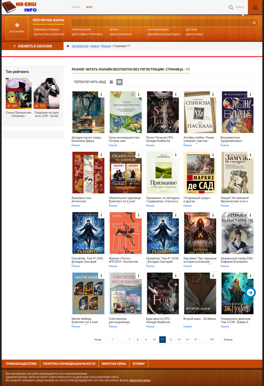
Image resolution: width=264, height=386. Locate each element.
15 (195, 339)
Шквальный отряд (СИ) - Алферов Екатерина (237, 260)
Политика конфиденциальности (69, 363)
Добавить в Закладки (32, 46)
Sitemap (138, 363)
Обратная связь (114, 363)
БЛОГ (89, 7)
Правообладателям (21, 363)
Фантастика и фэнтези (49, 34)
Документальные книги (164, 34)
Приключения (81, 29)
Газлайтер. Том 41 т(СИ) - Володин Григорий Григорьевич (162, 260)
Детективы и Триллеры (87, 34)
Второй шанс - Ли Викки (199, 318)
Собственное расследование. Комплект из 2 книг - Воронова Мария (123, 321)
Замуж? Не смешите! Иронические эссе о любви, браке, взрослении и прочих (235, 200)
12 (170, 339)
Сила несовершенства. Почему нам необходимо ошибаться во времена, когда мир (125, 139)
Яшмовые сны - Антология (82, 199)
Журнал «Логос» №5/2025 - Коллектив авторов (123, 260)
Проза (114, 29)
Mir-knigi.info (33, 7)
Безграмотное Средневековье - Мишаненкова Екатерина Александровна (232, 139)
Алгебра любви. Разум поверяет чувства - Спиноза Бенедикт (198, 139)
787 (212, 339)
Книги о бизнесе (121, 34)
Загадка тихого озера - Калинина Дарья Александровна (87, 139)
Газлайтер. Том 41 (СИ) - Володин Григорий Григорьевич (88, 260)
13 (179, 339)
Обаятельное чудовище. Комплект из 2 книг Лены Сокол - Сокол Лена (125, 200)
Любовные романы (46, 29)
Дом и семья (194, 34)
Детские (191, 29)
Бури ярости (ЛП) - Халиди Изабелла (158, 320)
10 (154, 339)
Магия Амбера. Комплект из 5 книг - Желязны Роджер (86, 321)
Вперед (228, 339)
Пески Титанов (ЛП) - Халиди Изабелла (160, 139)
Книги (76, 7)
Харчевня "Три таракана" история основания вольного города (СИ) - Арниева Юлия (200, 260)
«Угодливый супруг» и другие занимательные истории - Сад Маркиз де (200, 200)
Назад (97, 339)
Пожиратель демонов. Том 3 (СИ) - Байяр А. (236, 320)
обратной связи (140, 380)
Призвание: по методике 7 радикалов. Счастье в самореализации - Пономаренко (163, 200)
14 (187, 339)
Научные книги (158, 29)
